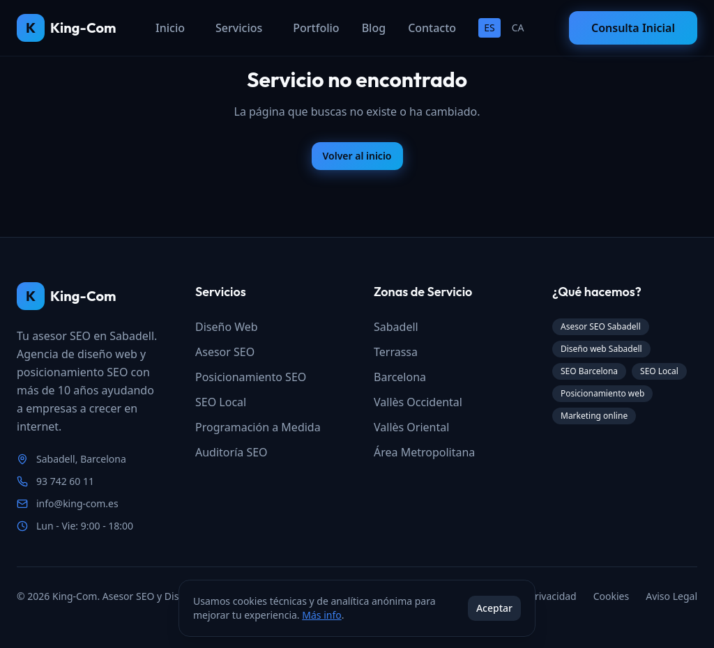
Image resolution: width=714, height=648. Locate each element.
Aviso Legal (671, 596)
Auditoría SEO (231, 452)
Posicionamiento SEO (250, 377)
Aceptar (494, 608)
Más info (321, 615)
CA (518, 27)
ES (489, 27)
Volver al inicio (357, 155)
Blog (374, 28)
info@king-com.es (77, 503)
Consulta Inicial (633, 28)
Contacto (432, 28)
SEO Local (220, 402)
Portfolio (316, 28)
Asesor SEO (225, 352)
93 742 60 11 (65, 481)
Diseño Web (226, 326)
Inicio (170, 28)
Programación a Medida (258, 427)
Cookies (611, 596)
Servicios (238, 28)
